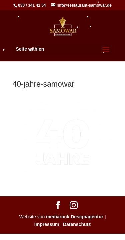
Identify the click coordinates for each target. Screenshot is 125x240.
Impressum (46, 224)
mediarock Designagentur (74, 216)
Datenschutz (77, 224)
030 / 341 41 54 (32, 5)
